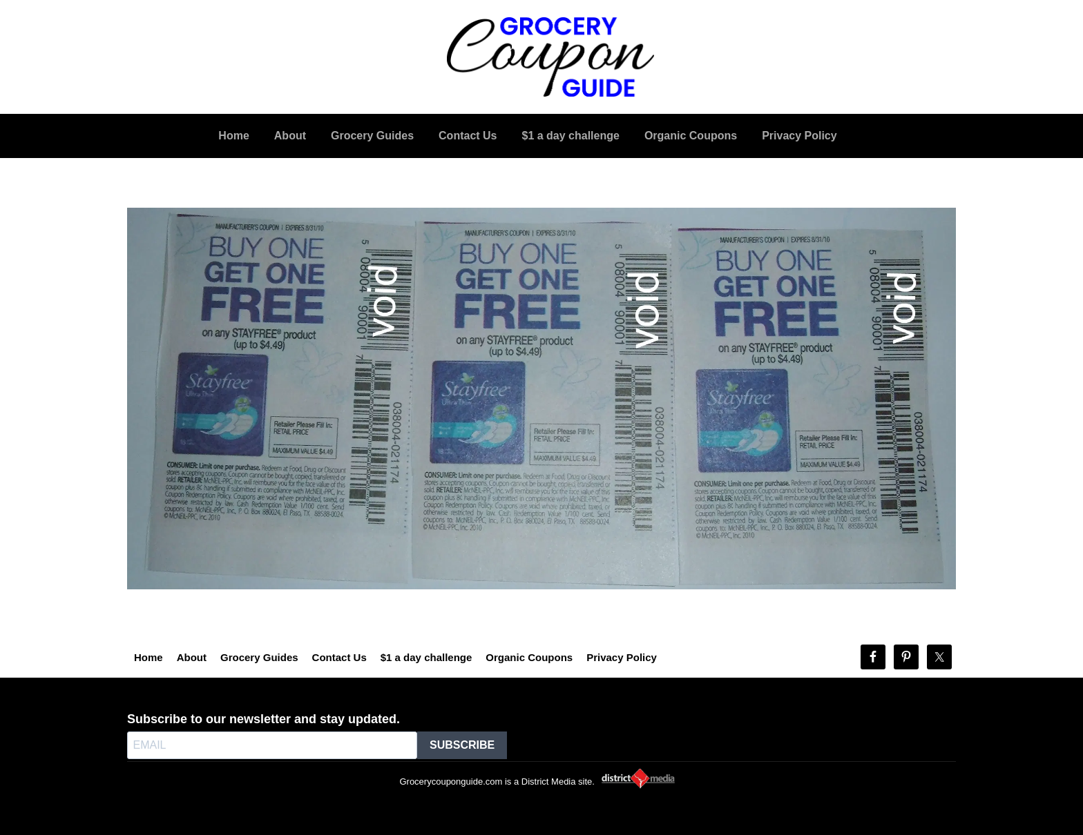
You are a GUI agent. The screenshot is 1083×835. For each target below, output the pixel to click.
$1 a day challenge (426, 657)
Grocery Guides (259, 657)
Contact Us (339, 657)
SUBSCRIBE (462, 745)
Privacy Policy (621, 657)
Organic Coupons (529, 657)
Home (148, 657)
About (192, 657)
